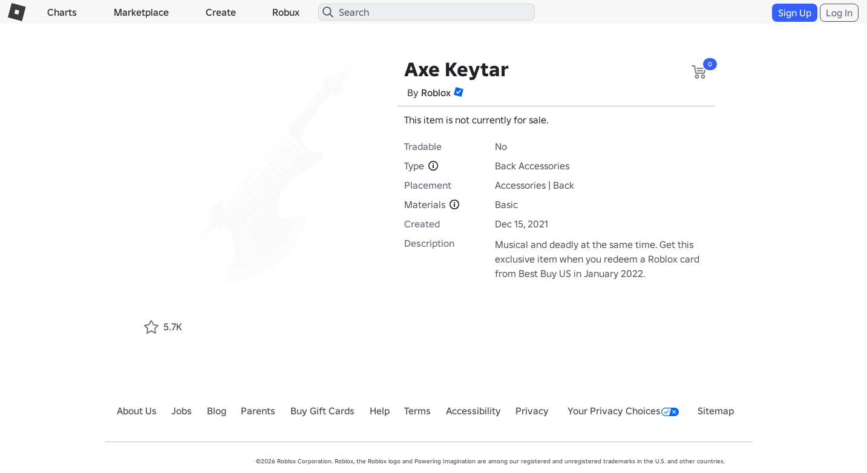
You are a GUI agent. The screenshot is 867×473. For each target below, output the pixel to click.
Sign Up (794, 13)
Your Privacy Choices (623, 411)
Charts (62, 12)
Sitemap (716, 411)
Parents (258, 411)
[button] (458, 92)
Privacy (532, 411)
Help (380, 411)
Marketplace (141, 12)
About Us (137, 411)
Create (221, 12)
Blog (216, 411)
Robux (285, 12)
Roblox (436, 92)
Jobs (181, 411)
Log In (839, 13)
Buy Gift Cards (322, 411)
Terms (417, 411)
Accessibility (473, 411)
